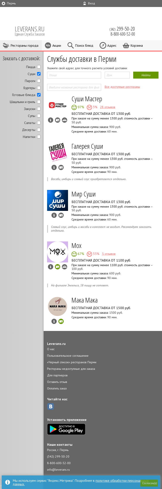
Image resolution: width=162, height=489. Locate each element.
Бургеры (29, 88)
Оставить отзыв (57, 382)
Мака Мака (85, 300)
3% (94, 107)
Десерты (28, 129)
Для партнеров (57, 375)
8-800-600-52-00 (59, 463)
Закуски (29, 109)
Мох (77, 245)
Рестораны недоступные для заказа (71, 369)
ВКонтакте (50, 406)
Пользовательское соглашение (68, 356)
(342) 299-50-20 (58, 456)
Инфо (50, 120)
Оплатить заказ (57, 388)
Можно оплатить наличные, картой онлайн (57, 266)
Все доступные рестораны (122, 87)
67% (80, 253)
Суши (31, 74)
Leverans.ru (56, 343)
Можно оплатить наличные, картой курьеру (57, 120)
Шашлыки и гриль (22, 102)
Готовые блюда (23, 95)
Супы (31, 116)
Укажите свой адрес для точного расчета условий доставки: (87, 68)
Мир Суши (84, 193)
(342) (122, 28)
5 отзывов (109, 254)
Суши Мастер (87, 98)
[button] (149, 483)
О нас (51, 349)
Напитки (29, 136)
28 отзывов (107, 107)
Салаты (29, 123)
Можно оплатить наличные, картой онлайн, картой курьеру (61, 321)
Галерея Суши (87, 146)
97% (80, 107)
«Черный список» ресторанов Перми (71, 362)
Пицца (30, 67)
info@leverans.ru (58, 470)
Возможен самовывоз (64, 120)
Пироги (30, 81)
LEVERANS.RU (33, 30)
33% (95, 253)
